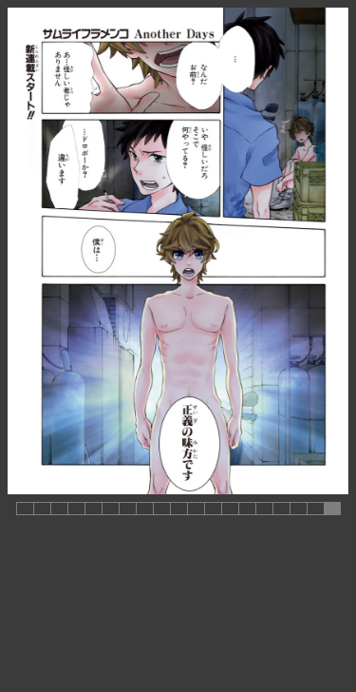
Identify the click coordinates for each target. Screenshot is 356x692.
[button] (24, 508)
